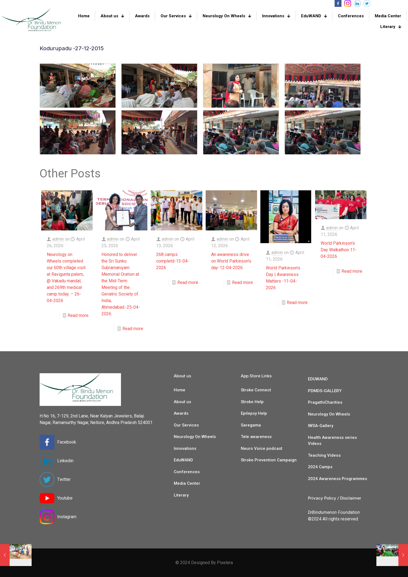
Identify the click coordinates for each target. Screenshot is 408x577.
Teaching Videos (324, 455)
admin (58, 239)
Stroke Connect (256, 390)
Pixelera (225, 562)
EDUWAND (318, 379)
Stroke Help (252, 401)
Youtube (65, 498)
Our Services (186, 425)
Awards (181, 413)
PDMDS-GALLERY (324, 390)
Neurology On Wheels (195, 436)
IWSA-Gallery (320, 425)
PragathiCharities (325, 402)
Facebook (66, 442)
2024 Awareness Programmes (337, 478)
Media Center (187, 483)
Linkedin (65, 460)
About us (182, 401)
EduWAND (183, 460)
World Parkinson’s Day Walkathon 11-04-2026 (339, 250)
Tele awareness (256, 436)
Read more (78, 315)
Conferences (187, 471)
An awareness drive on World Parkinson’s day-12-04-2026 (231, 261)
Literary (181, 495)
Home (179, 390)
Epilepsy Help (254, 413)
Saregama (251, 425)
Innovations (185, 448)
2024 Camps (320, 466)
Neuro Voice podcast (261, 448)
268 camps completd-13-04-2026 (172, 261)
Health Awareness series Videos (332, 440)
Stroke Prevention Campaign (269, 460)
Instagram (66, 516)
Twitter (64, 479)
